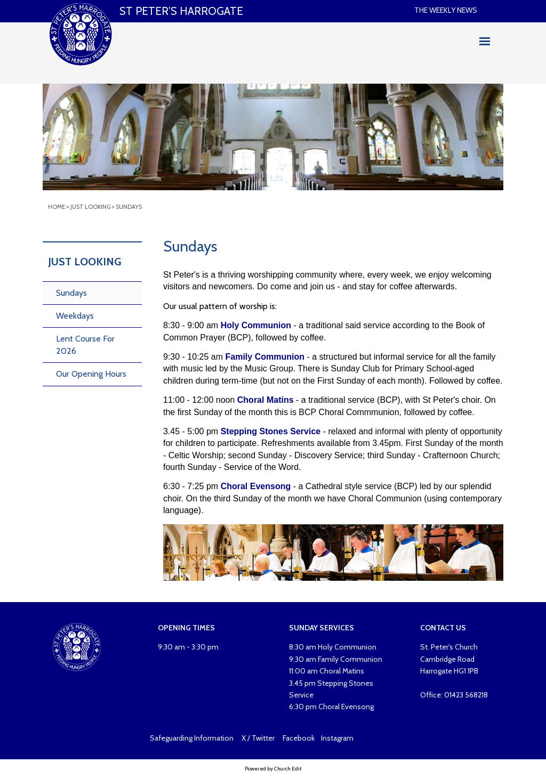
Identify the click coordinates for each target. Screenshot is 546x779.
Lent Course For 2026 (85, 344)
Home (56, 206)
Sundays (129, 206)
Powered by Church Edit (273, 769)
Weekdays (75, 316)
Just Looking (84, 261)
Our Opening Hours (91, 374)
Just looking (90, 206)
